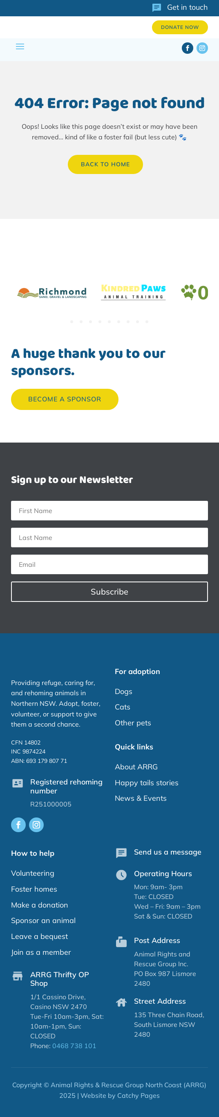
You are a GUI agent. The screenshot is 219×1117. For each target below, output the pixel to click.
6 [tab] (118, 321)
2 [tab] (81, 321)
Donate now (180, 27)
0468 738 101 (74, 1046)
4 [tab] (99, 321)
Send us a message (167, 852)
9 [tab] (146, 321)
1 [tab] (71, 321)
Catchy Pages (138, 1095)
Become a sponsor (64, 399)
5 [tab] (109, 321)
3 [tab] (90, 321)
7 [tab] (128, 321)
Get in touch (187, 7)
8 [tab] (137, 321)
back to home (105, 164)
